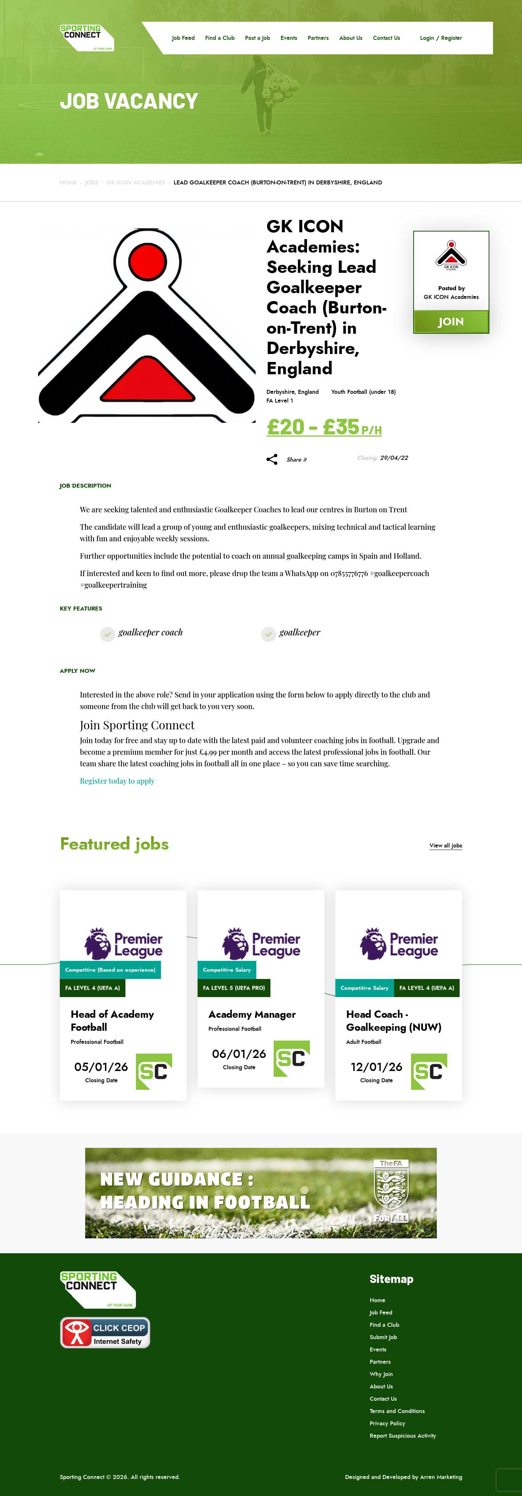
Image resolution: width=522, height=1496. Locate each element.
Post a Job (257, 38)
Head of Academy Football (112, 1021)
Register (451, 38)
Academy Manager (251, 1014)
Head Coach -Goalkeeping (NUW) (394, 1021)
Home (68, 182)
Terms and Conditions (397, 1411)
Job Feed (183, 38)
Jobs (91, 182)
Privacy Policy (387, 1423)
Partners (318, 38)
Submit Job (383, 1337)
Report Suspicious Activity (403, 1436)
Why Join (381, 1374)
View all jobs (446, 845)
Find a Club (220, 38)
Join (451, 321)
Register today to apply (117, 780)
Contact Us (386, 38)
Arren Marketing (441, 1477)
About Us (350, 38)
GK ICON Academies (137, 182)
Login (427, 38)
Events (289, 38)
